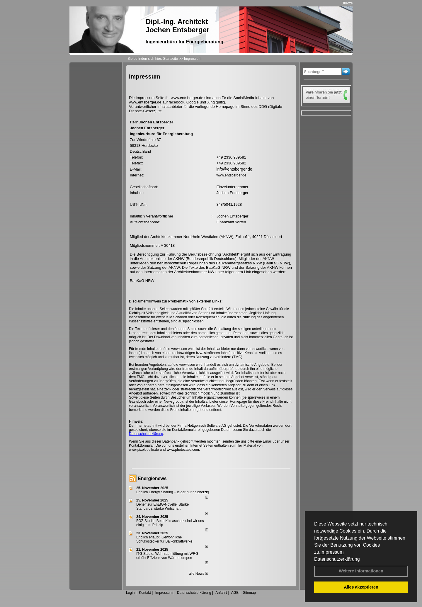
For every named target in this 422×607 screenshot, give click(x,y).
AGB (235, 593)
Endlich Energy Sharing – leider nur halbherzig (172, 492)
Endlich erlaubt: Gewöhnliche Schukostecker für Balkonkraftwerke (164, 539)
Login (130, 593)
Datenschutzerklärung (337, 559)
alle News (198, 574)
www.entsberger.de (231, 175)
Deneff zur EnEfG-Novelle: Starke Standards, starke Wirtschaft (162, 506)
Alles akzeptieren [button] (361, 587)
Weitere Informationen (361, 571)
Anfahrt (221, 593)
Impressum (331, 552)
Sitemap (249, 593)
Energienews (152, 478)
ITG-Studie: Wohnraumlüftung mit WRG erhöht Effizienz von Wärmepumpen (167, 556)
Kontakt (145, 593)
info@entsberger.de (234, 169)
